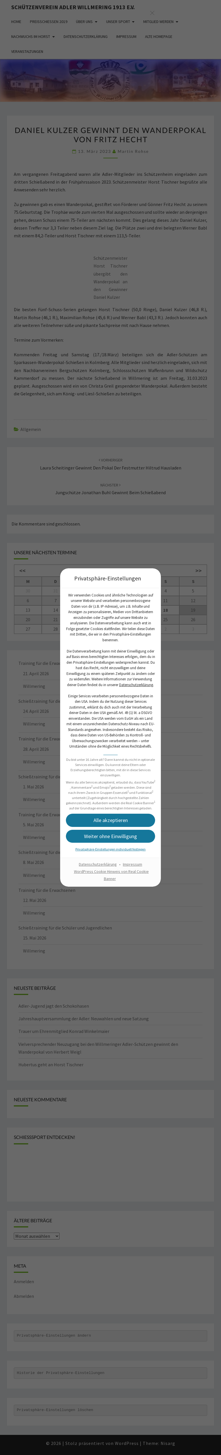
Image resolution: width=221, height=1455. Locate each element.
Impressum (132, 864)
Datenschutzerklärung (136, 684)
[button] (110, 820)
